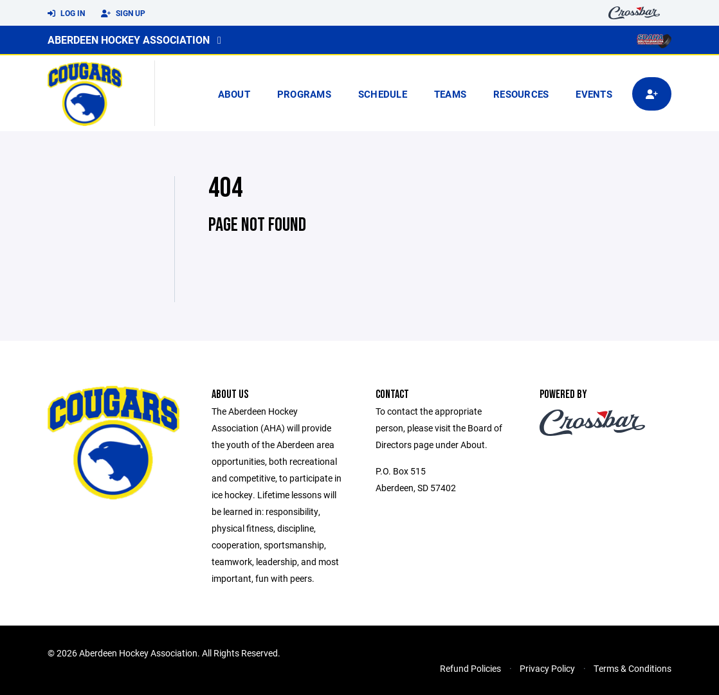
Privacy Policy (547, 668)
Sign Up (123, 13)
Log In (66, 13)
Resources (521, 93)
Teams (450, 93)
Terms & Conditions (632, 668)
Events (594, 93)
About (234, 93)
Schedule (382, 93)
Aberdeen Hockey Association (129, 39)
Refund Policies (470, 668)
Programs (304, 93)
